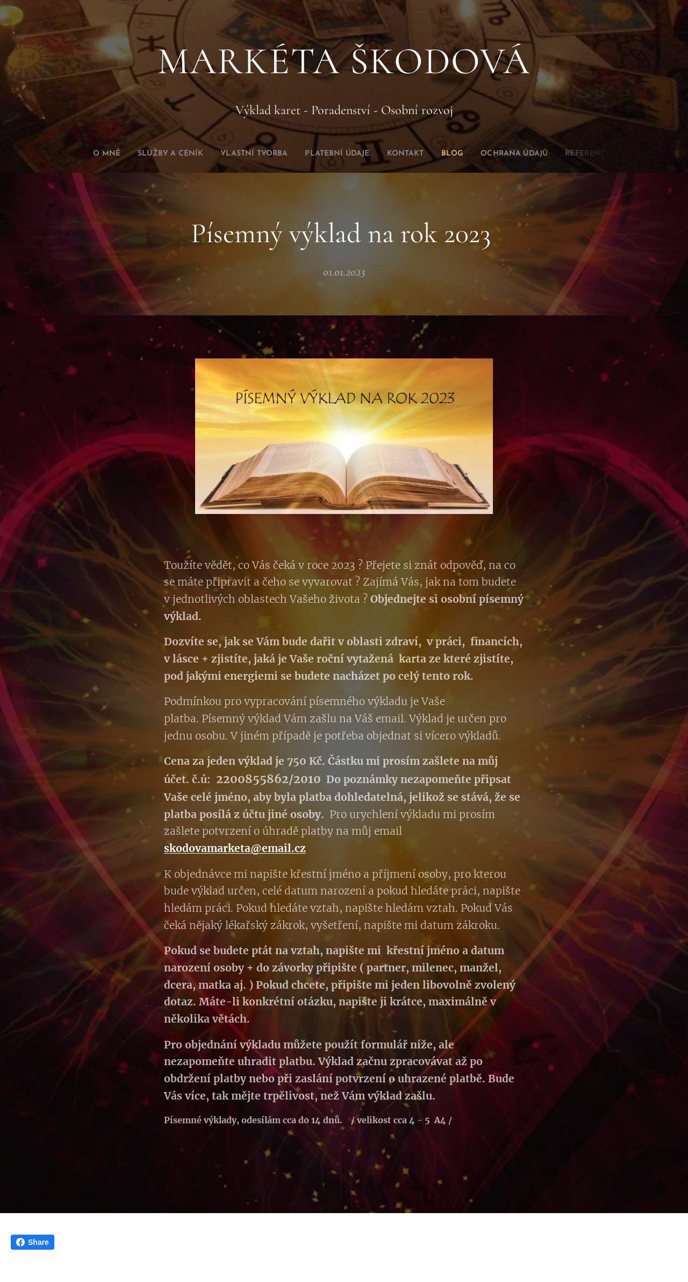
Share (32, 1242)
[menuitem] (142, 153)
